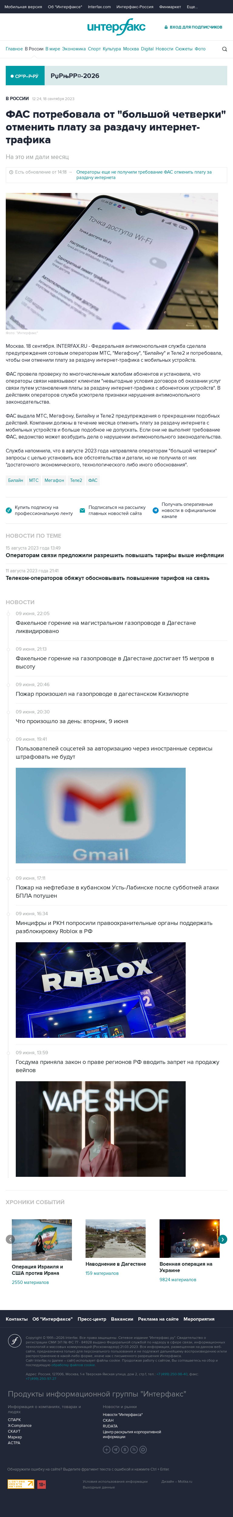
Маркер (15, 1437)
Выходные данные (99, 1487)
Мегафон (54, 480)
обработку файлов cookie (73, 1365)
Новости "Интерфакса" (123, 1414)
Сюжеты (184, 49)
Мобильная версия (23, 6)
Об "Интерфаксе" (65, 6)
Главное (14, 49)
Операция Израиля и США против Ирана (37, 1270)
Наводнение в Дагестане (116, 1264)
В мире (53, 49)
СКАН (108, 1420)
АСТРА (14, 1443)
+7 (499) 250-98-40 (172, 1374)
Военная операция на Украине (186, 1267)
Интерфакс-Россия (135, 6)
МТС (34, 480)
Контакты (17, 1319)
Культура (112, 49)
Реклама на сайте (158, 1319)
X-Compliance (20, 1425)
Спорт (94, 49)
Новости (164, 49)
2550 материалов (30, 1282)
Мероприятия (199, 1319)
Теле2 (76, 480)
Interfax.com (99, 6)
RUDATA (110, 1426)
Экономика (74, 49)
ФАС (92, 480)
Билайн (15, 480)
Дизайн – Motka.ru (176, 1481)
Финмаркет (170, 6)
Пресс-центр (92, 1319)
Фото (200, 49)
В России (34, 49)
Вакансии (122, 1319)
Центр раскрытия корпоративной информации (132, 1434)
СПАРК (14, 1419)
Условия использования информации (115, 1481)
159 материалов (102, 1273)
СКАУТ (14, 1431)
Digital (147, 49)
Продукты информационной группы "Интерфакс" (97, 1394)
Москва (131, 49)
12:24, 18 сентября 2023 (53, 99)
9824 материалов (178, 1279)
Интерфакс (116, 27)
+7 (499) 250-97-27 (41, 1378)
